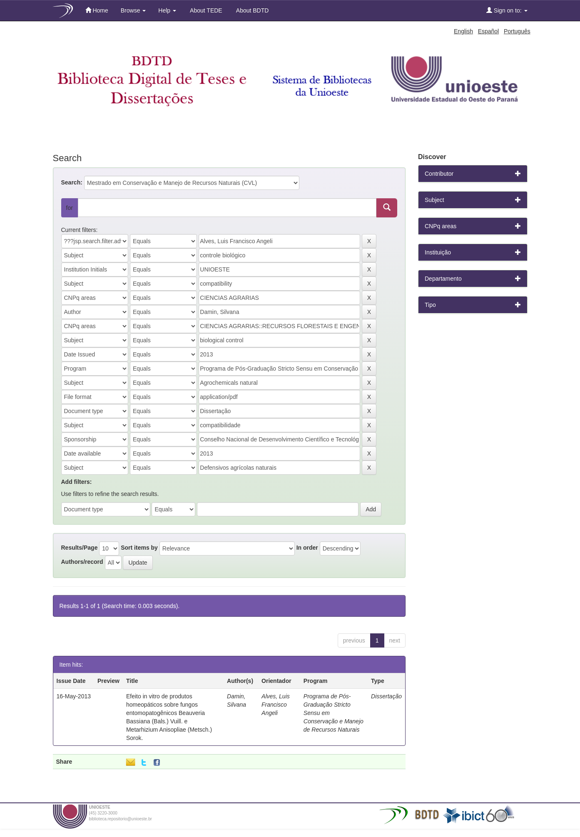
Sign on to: (507, 10)
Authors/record (82, 561)
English (463, 31)
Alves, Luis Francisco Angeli (275, 704)
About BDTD (252, 10)
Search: (71, 182)
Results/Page (79, 547)
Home (96, 10)
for (69, 207)
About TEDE (205, 10)
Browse (133, 10)
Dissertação (386, 696)
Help (167, 10)
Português (517, 31)
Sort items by (139, 547)
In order (307, 547)
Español (488, 31)
